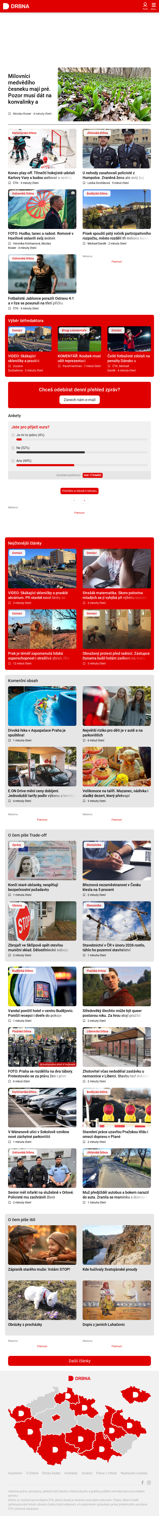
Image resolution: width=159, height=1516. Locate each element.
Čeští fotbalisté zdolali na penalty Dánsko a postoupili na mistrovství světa (128, 358)
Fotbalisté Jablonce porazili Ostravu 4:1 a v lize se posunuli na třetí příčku (41, 300)
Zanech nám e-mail (79, 400)
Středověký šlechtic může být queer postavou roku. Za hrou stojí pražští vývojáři (112, 1013)
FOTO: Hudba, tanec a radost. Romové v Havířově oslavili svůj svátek (40, 235)
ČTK (15, 183)
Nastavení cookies (134, 1473)
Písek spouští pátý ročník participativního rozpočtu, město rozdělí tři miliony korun (117, 235)
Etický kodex (51, 1473)
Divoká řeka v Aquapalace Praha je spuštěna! (37, 732)
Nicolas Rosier (22, 113)
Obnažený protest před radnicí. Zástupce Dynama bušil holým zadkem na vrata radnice (116, 655)
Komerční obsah (23, 680)
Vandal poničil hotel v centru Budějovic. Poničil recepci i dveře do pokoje (40, 1013)
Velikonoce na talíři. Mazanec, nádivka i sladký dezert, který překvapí (115, 793)
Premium (117, 261)
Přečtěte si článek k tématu (79, 491)
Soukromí (15, 1473)
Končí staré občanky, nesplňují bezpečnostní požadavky (33, 887)
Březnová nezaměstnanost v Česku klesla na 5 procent (112, 887)
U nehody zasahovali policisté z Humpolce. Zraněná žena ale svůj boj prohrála (113, 175)
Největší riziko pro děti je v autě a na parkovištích (113, 732)
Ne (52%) (23, 448)
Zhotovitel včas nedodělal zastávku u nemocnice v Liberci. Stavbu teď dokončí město (116, 1073)
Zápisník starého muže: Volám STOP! (39, 1269)
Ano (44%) (23, 461)
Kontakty (71, 1473)
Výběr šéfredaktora (25, 320)
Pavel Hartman (72, 366)
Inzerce (87, 1473)
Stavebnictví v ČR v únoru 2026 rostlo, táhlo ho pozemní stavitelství (114, 947)
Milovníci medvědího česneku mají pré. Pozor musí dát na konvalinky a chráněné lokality (30, 89)
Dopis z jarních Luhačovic (104, 1324)
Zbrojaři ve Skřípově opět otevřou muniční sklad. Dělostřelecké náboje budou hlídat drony (38, 947)
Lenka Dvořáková (99, 183)
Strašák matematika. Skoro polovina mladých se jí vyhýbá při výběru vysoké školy (115, 595)
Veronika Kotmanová (26, 243)
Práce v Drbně (106, 1473)
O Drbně (32, 1473)
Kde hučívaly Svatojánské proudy (110, 1269)
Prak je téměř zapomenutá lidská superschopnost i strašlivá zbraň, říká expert (39, 655)
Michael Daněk (97, 243)
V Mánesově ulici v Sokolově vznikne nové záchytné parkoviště (38, 1134)
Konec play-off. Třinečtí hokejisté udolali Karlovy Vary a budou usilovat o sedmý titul (41, 175)
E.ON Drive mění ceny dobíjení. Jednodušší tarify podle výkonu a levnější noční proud (42, 793)
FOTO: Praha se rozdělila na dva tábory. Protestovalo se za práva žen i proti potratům (40, 1073)
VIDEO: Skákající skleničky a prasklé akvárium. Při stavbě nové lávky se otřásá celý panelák (29, 358)
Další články (79, 1360)
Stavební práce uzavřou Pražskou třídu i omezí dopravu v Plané (115, 1134)
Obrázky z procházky (25, 1324)
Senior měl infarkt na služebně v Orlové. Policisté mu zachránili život (41, 1194)
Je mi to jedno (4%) (30, 435)
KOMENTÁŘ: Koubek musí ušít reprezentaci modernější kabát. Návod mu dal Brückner (79, 358)
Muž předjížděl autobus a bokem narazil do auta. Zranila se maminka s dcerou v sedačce (116, 1194)
